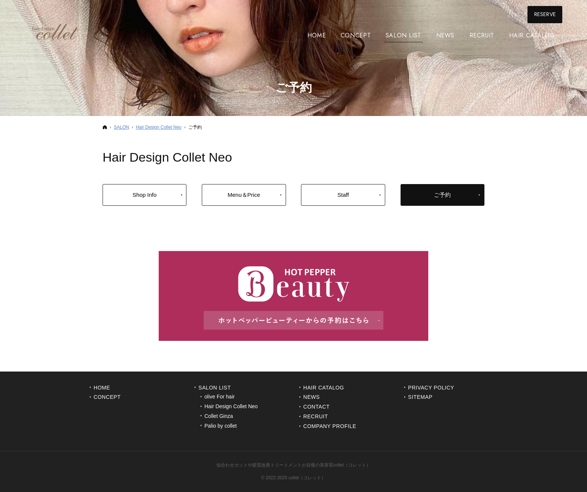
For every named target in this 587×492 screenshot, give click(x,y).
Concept (107, 397)
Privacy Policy (431, 388)
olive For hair (219, 397)
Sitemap (420, 397)
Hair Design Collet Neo (231, 406)
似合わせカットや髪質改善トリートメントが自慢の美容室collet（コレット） (293, 465)
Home (102, 388)
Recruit (315, 416)
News (311, 397)
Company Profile (329, 426)
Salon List (214, 388)
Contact (316, 407)
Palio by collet (220, 426)
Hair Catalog (323, 388)
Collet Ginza (218, 416)
